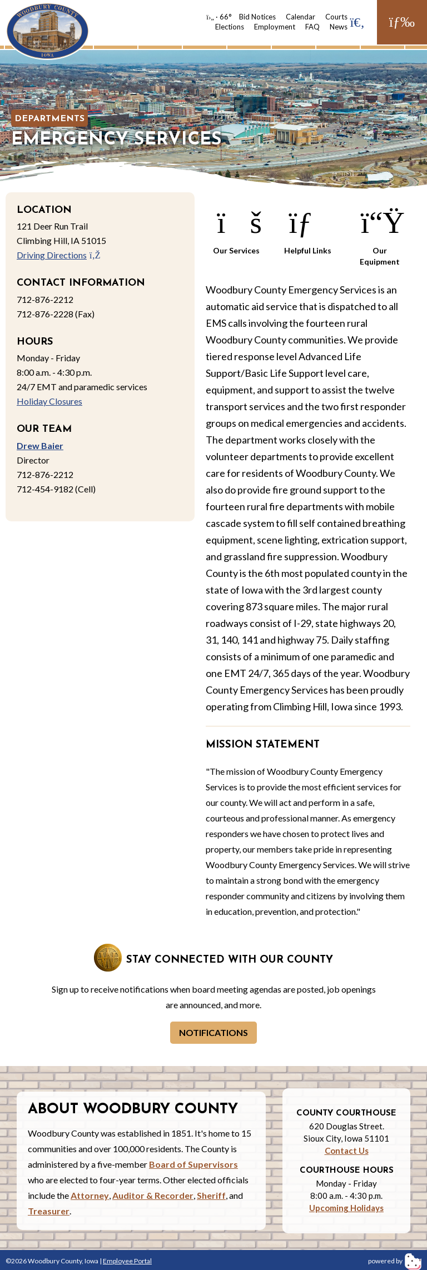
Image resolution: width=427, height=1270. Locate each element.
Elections (229, 26)
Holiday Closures (49, 401)
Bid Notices (257, 16)
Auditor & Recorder (152, 1195)
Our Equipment (380, 234)
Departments (49, 118)
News (338, 26)
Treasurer (48, 1211)
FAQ (312, 26)
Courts (336, 16)
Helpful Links (307, 229)
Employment (274, 26)
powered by (394, 1261)
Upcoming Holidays (346, 1208)
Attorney (90, 1195)
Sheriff (211, 1195)
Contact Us (347, 1151)
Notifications (213, 1032)
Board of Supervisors (193, 1164)
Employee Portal (127, 1261)
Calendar (300, 16)
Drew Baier (40, 445)
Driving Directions (59, 255)
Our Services (236, 229)
